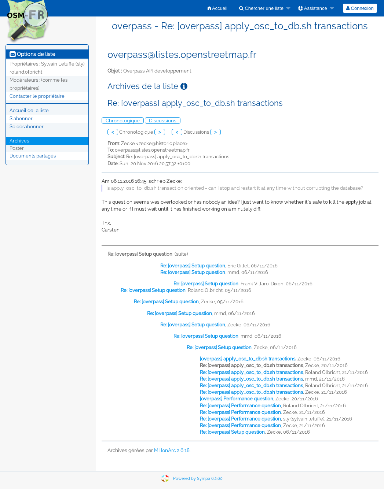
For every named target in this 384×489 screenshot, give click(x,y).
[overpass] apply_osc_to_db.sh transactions (247, 359)
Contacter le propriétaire (37, 96)
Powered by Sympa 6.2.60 (198, 478)
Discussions (162, 120)
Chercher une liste (261, 8)
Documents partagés (33, 156)
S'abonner (21, 118)
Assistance (312, 8)
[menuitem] (217, 8)
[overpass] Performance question (236, 398)
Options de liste (32, 54)
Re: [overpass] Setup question (192, 265)
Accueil (217, 8)
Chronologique (123, 120)
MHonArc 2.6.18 (172, 450)
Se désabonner (27, 126)
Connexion (360, 8)
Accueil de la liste (29, 110)
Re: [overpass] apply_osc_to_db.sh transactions (251, 372)
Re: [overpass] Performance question (240, 405)
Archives (19, 141)
